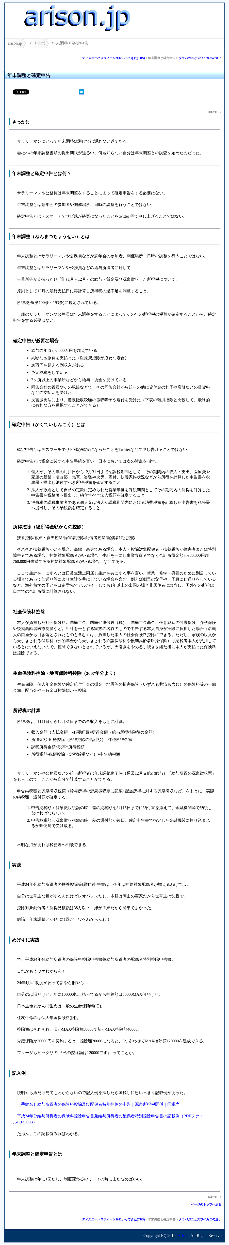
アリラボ (37, 43)
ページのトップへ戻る (206, 1204)
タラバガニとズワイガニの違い (200, 58)
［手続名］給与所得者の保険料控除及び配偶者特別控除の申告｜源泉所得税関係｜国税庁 (98, 1104)
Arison (183, 1235)
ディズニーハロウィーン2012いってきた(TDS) (113, 58)
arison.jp (15, 43)
